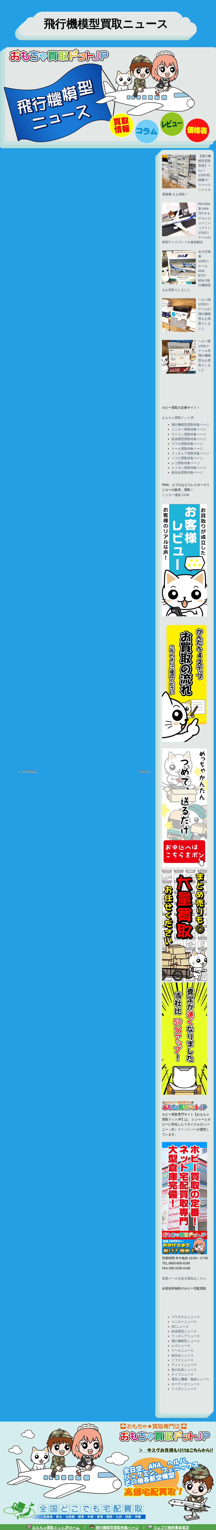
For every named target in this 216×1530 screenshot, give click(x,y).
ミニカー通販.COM (175, 495)
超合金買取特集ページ (187, 472)
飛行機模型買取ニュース (106, 24)
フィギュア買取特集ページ (190, 453)
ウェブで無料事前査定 (171, 1527)
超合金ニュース (182, 1355)
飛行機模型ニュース (185, 1341)
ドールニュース (182, 1350)
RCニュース (180, 1326)
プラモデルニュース (185, 1317)
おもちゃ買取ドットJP (178, 417)
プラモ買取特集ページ (187, 443)
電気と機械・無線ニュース (190, 1379)
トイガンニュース (184, 1389)
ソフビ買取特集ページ (187, 458)
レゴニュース (180, 1345)
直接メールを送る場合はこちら (184, 1278)
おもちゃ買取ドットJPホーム (56, 1527)
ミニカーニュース (184, 1321)
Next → (145, 771)
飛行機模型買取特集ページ (190, 424)
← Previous (27, 771)
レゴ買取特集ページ (185, 463)
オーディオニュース (185, 1384)
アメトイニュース (184, 1365)
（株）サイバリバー (182, 1129)
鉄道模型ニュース (184, 1331)
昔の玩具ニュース (184, 1369)
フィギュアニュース (185, 1336)
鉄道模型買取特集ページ (188, 439)
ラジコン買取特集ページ (188, 434)
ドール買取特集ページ (187, 448)
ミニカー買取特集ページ (188, 429)
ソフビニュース (182, 1360)
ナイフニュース (182, 1374)
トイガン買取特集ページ (188, 468)
